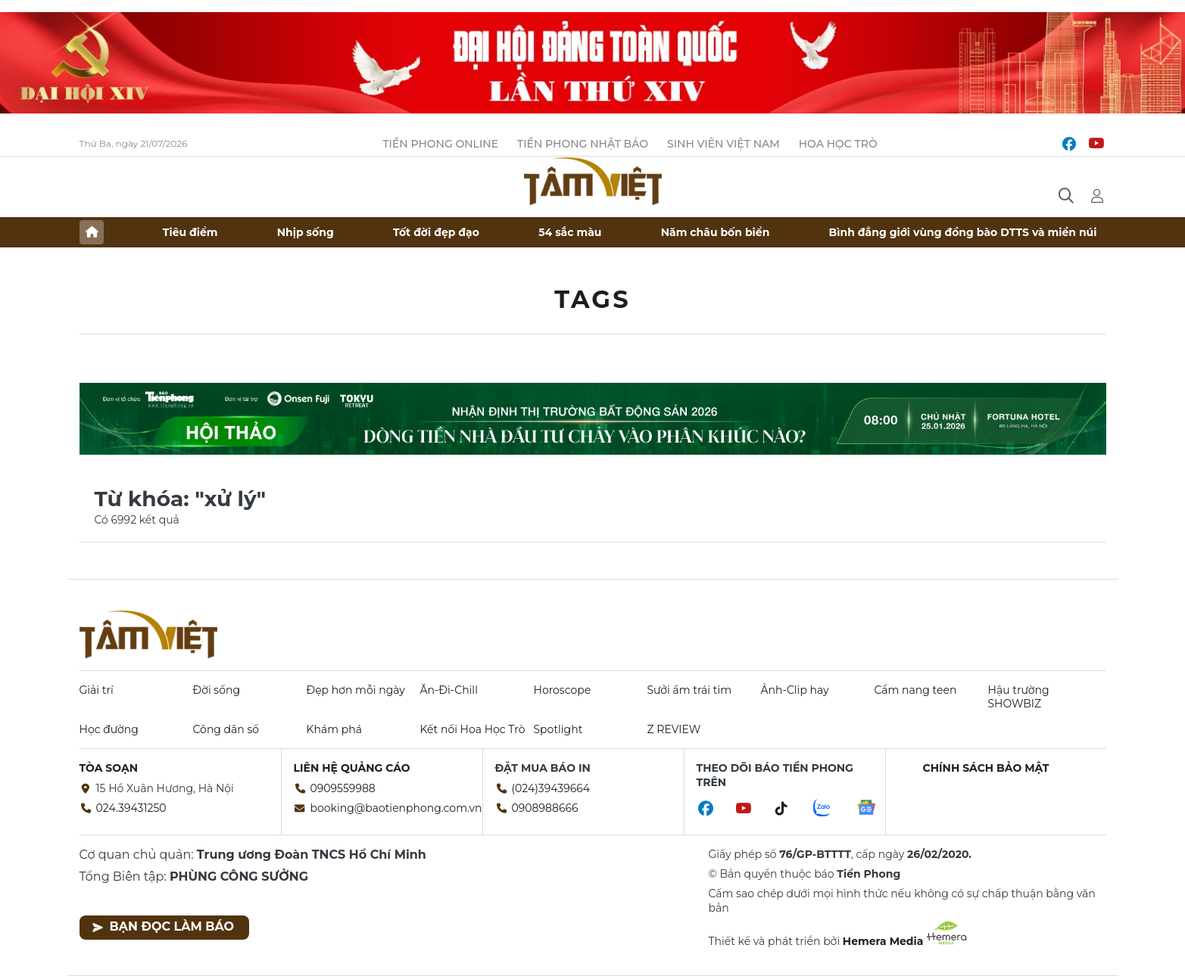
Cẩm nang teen (916, 690)
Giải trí (97, 690)
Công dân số (226, 729)
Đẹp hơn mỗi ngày (356, 690)
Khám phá (334, 729)
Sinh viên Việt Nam (723, 144)
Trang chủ (92, 232)
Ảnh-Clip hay (795, 690)
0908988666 (545, 808)
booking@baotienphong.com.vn (396, 808)
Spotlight (558, 729)
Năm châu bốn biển (715, 232)
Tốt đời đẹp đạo (436, 232)
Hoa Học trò (838, 144)
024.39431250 (131, 808)
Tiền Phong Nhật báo (582, 144)
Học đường (109, 729)
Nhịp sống (305, 232)
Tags (592, 299)
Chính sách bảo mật (986, 768)
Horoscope (562, 690)
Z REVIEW (674, 729)
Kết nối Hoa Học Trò (472, 729)
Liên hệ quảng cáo (352, 768)
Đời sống (217, 690)
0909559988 (343, 788)
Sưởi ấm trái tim (689, 690)
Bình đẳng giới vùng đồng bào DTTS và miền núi (963, 232)
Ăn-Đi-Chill (449, 690)
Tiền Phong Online (440, 144)
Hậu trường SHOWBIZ (1018, 696)
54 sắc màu (569, 232)
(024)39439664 (551, 788)
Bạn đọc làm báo (163, 926)
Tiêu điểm (190, 232)
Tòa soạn (109, 768)
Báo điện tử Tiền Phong (593, 181)
